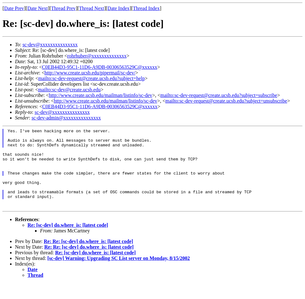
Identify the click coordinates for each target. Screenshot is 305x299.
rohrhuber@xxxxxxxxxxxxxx (97, 55)
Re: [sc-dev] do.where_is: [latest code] (68, 241)
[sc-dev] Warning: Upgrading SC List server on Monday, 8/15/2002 (119, 274)
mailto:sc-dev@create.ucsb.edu (69, 89)
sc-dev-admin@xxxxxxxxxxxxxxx (66, 117)
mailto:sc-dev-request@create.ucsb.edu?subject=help (91, 78)
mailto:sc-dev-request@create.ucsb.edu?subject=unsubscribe (226, 101)
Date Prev (14, 8)
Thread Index (146, 8)
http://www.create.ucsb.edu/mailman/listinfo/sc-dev (100, 95)
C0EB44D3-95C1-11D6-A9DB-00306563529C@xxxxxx (99, 67)
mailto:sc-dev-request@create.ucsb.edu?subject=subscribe (218, 95)
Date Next (38, 8)
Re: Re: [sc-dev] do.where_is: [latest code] (88, 257)
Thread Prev (63, 8)
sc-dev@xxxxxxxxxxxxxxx (50, 44)
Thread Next (91, 8)
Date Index (119, 8)
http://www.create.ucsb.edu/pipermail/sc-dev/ (89, 72)
